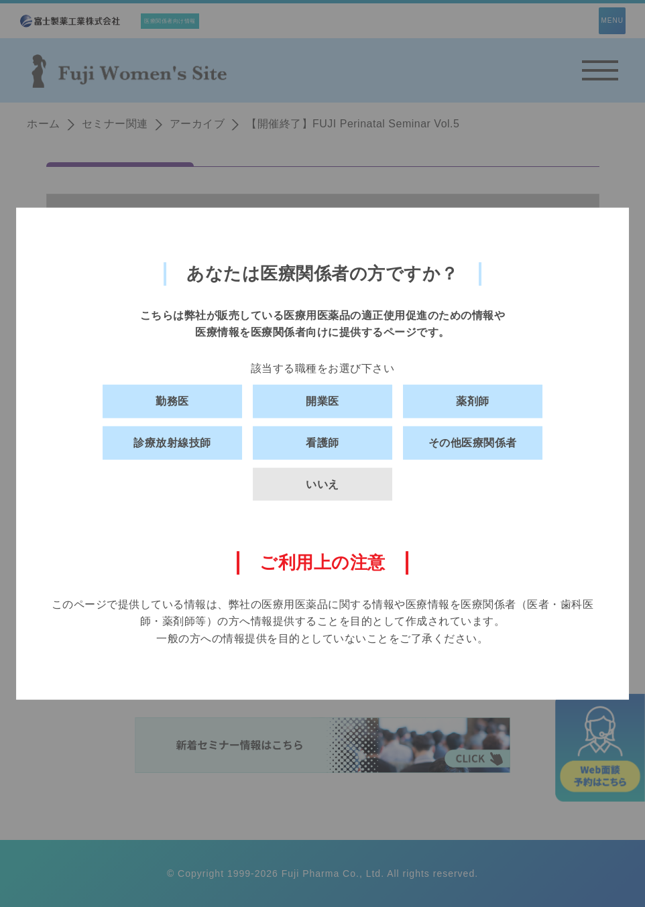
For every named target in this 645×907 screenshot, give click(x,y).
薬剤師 (472, 401)
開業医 (322, 401)
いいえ (322, 483)
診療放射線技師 (172, 442)
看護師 (322, 442)
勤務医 (172, 401)
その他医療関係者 (472, 442)
